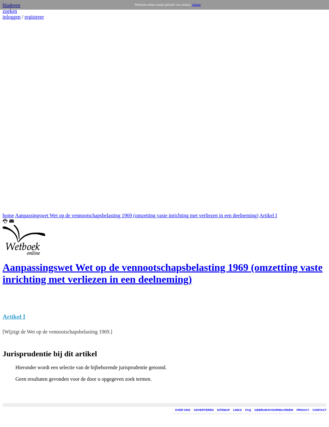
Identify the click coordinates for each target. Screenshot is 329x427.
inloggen (12, 17)
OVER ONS (183, 410)
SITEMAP (223, 410)
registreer (34, 17)
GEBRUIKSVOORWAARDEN (273, 410)
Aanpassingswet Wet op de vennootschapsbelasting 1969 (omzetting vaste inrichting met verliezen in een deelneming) (137, 215)
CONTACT (319, 410)
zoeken (10, 11)
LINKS (237, 410)
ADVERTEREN (204, 410)
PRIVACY (303, 410)
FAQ (248, 410)
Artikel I (268, 215)
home (8, 215)
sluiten (196, 4)
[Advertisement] (22, 116)
